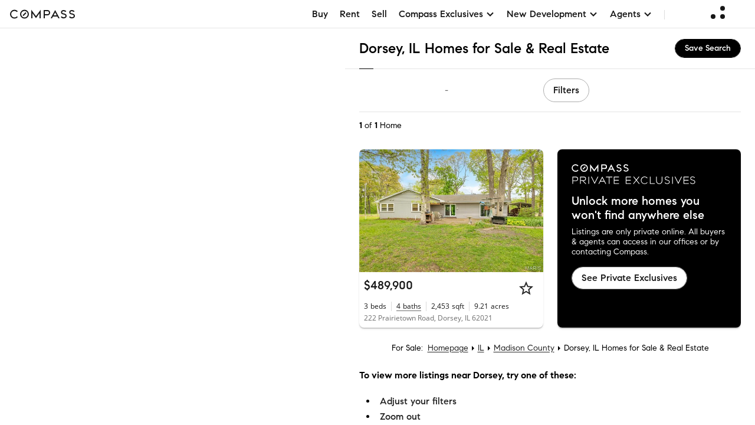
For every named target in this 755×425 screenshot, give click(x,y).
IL (481, 348)
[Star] (526, 288)
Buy (320, 13)
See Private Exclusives (629, 277)
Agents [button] (631, 13)
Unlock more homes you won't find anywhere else (638, 208)
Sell (379, 13)
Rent (350, 13)
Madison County (524, 348)
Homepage (448, 348)
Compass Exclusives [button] (447, 13)
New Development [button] (552, 13)
